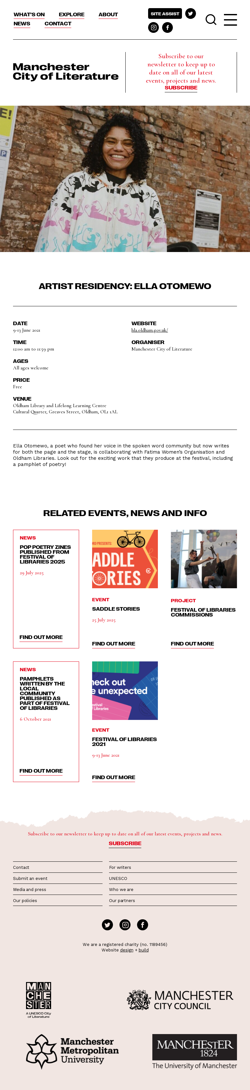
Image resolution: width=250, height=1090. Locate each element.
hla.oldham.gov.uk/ (150, 330)
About (108, 14)
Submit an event (30, 878)
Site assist (165, 13)
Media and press (29, 889)
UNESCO (118, 878)
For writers (120, 867)
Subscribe (181, 87)
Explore (71, 14)
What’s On (29, 14)
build (144, 950)
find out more (41, 637)
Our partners (122, 900)
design (126, 950)
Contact (58, 23)
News (22, 23)
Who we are (121, 889)
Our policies (25, 900)
